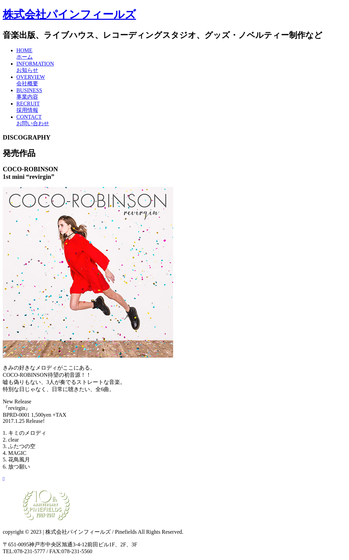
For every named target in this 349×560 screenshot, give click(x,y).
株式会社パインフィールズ (69, 14)
